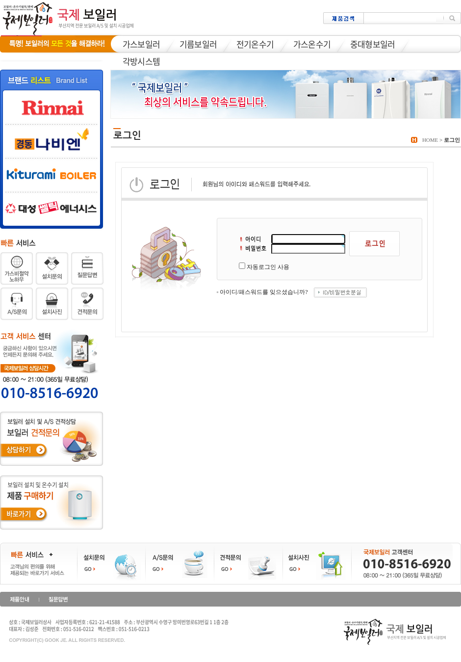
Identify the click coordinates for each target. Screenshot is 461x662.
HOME (430, 140)
